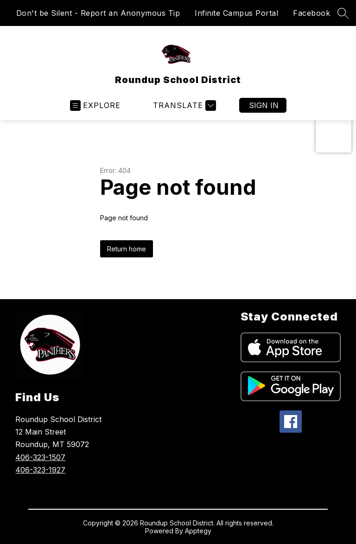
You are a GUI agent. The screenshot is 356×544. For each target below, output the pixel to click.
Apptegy (198, 531)
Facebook (311, 13)
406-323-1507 (40, 457)
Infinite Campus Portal (236, 13)
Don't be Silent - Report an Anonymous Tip (98, 13)
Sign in (264, 105)
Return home (126, 249)
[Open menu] (95, 105)
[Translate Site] (183, 105)
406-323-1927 (40, 469)
